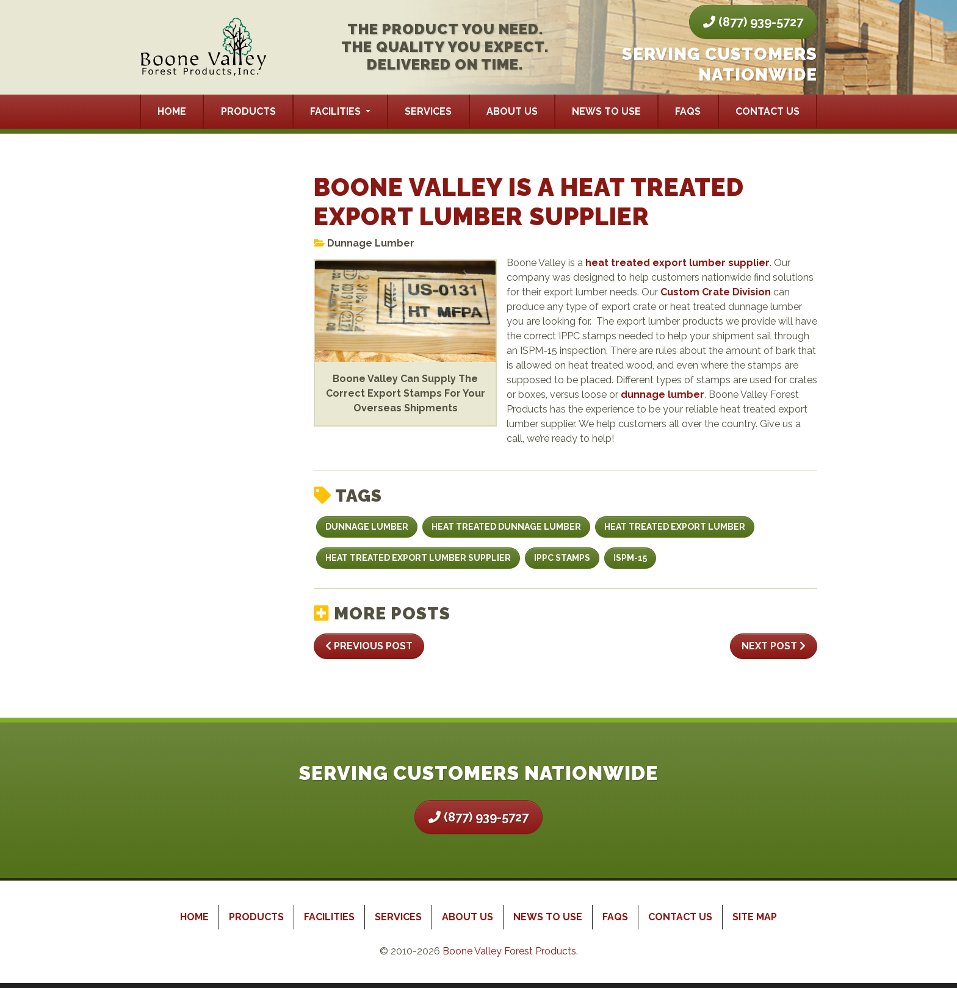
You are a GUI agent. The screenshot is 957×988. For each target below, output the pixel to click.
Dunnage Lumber (370, 243)
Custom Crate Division (715, 292)
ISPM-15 (630, 558)
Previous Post (369, 646)
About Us (512, 111)
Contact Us (767, 111)
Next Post (774, 646)
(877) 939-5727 (753, 22)
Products (248, 111)
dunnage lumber (662, 394)
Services (428, 111)
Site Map (754, 917)
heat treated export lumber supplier (677, 263)
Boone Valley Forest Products (509, 951)
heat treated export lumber (674, 527)
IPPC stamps (562, 558)
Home (171, 111)
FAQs (688, 111)
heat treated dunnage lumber (506, 527)
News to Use (606, 111)
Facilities (336, 111)
